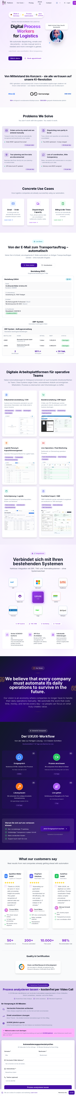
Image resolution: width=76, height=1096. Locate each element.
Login (67, 3)
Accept (72, 1094)
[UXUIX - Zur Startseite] (4, 3)
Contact (48, 3)
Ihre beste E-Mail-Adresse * (14, 1060)
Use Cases (21, 3)
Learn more (34, 1094)
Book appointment (33, 58)
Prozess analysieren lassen (38, 1087)
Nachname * (43, 1051)
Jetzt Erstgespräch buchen (55, 829)
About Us (40, 3)
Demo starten (29, 265)
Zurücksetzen (46, 265)
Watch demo (15, 58)
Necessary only (62, 1094)
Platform (10, 3)
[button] (19, 425)
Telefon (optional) (11, 1077)
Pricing (31, 3)
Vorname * (7, 1051)
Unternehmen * (10, 1068)
